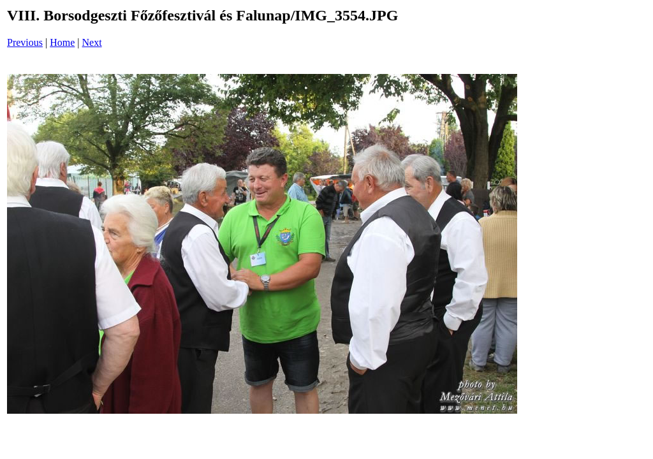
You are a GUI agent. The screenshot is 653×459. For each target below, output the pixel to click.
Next (92, 42)
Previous (25, 42)
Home (62, 42)
